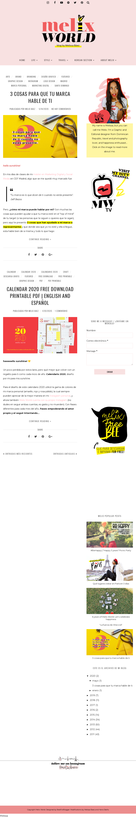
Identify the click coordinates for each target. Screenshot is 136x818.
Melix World (40, 810)
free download (46, 276)
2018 (93, 700)
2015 (92, 714)
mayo (95, 680)
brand (18, 76)
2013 (92, 724)
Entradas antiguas (64, 453)
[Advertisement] (109, 488)
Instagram (33, 81)
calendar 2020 (28, 271)
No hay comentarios (61, 108)
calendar (11, 271)
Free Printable (65, 276)
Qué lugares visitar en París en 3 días (111, 583)
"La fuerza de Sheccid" (110, 625)
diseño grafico (48, 76)
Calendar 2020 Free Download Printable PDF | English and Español (40, 295)
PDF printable (54, 280)
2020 (93, 676)
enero (95, 690)
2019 (93, 695)
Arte (8, 76)
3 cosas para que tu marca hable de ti (40, 97)
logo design (49, 81)
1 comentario (61, 310)
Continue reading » (40, 239)
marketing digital (40, 85)
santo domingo (62, 85)
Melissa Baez (89, 810)
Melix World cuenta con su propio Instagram (43, 400)
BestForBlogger (63, 810)
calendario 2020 (49, 271)
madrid (63, 81)
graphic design (15, 81)
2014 (93, 719)
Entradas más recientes (18, 453)
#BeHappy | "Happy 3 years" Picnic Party (111, 550)
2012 (92, 729)
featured (65, 76)
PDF (41, 280)
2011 (92, 734)
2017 (93, 705)
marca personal (19, 85)
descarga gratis (11, 276)
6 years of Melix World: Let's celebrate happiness (111, 618)
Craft (66, 271)
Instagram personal (60, 395)
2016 (92, 710)
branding (31, 76)
